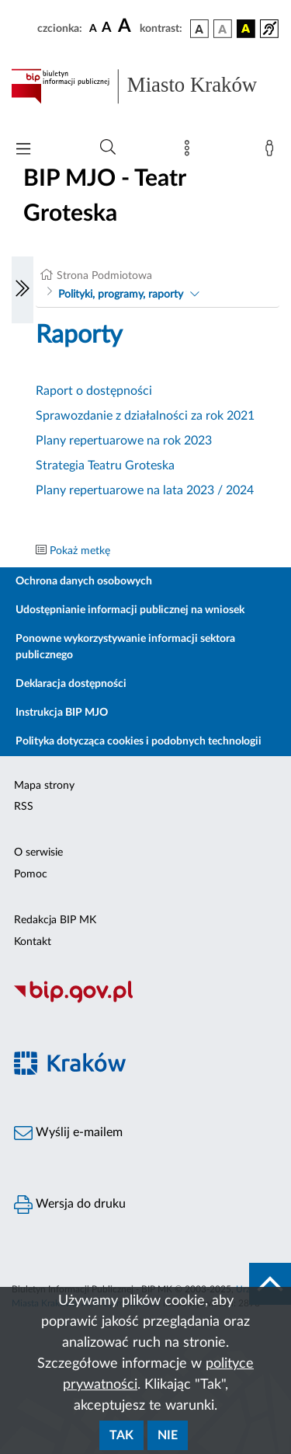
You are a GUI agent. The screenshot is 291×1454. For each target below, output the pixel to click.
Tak (121, 1435)
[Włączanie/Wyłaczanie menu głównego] (23, 150)
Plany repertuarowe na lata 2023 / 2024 (145, 490)
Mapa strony (44, 785)
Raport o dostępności (94, 391)
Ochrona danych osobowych (84, 581)
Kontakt (32, 941)
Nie (168, 1435)
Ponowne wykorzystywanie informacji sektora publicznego (125, 647)
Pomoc (30, 874)
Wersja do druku (70, 1204)
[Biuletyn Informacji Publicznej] (145, 1001)
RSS (23, 806)
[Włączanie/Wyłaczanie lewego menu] (22, 289)
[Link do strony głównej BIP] (145, 86)
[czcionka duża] (126, 26)
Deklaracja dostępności (71, 683)
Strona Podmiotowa (104, 275)
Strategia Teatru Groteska (105, 465)
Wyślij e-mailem (68, 1133)
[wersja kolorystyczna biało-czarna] (223, 29)
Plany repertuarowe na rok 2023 (124, 440)
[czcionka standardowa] (93, 28)
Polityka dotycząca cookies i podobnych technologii (139, 741)
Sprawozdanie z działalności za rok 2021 (145, 416)
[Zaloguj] (272, 151)
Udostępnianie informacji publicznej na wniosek (130, 610)
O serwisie (38, 852)
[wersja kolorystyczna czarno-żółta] (246, 29)
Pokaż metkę (80, 551)
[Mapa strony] (190, 151)
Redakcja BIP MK (55, 920)
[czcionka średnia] (106, 28)
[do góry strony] (270, 1284)
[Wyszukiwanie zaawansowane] (108, 147)
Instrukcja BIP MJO (62, 712)
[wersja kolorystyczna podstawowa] (199, 29)
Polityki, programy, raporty (120, 294)
